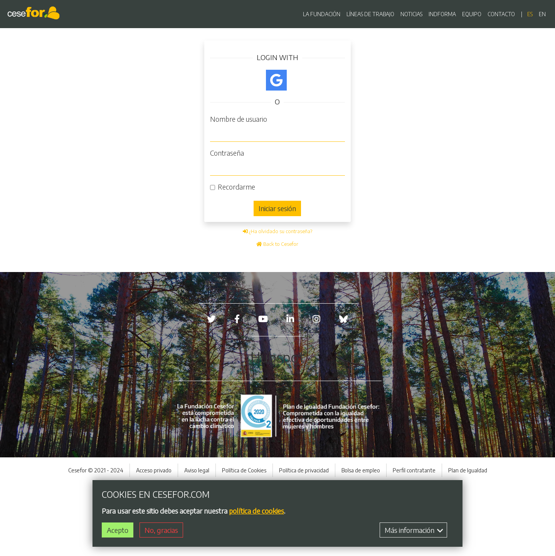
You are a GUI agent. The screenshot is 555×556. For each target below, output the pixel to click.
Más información (414, 530)
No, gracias (161, 530)
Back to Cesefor (277, 244)
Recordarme (236, 186)
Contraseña (227, 152)
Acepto (117, 530)
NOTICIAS (411, 14)
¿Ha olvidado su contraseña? (277, 231)
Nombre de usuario (238, 118)
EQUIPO (471, 14)
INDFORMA (442, 14)
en (542, 14)
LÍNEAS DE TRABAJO (370, 14)
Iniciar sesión (277, 208)
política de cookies (256, 510)
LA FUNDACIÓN (321, 14)
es (530, 14)
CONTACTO (501, 14)
